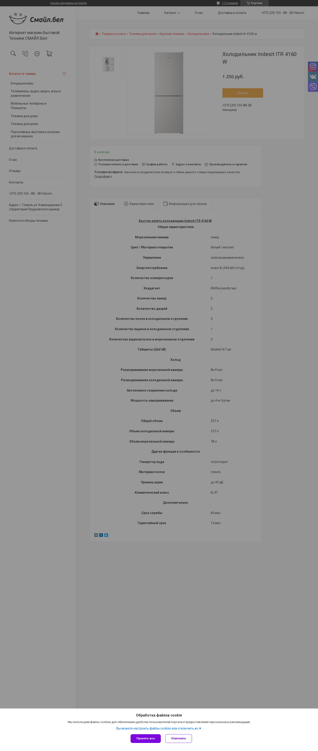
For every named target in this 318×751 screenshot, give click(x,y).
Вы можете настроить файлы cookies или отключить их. (157, 728)
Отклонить (178, 738)
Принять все (145, 738)
